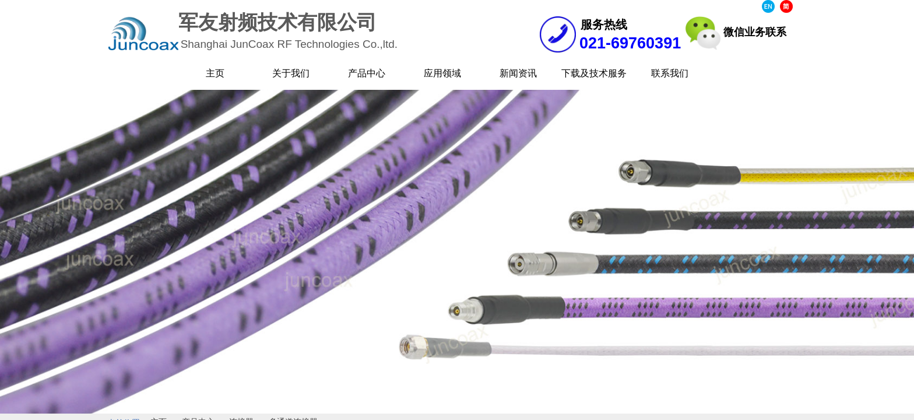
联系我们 (669, 73)
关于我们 (291, 73)
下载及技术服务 (594, 73)
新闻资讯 (518, 73)
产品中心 (366, 73)
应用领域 (442, 73)
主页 (215, 73)
